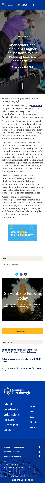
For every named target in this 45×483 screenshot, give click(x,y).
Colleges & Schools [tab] (12, 456)
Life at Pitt (11, 425)
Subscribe (20, 331)
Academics (11, 409)
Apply (32, 406)
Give (32, 417)
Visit (32, 412)
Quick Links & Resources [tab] (14, 447)
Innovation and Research (10, 264)
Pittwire (34, 422)
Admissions (12, 414)
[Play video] (22, 233)
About (8, 404)
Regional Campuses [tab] (12, 451)
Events (33, 427)
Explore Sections (21, 480)
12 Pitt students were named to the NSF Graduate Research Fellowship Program (19, 351)
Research (10, 419)
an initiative (31, 163)
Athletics (10, 430)
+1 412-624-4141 (11, 472)
